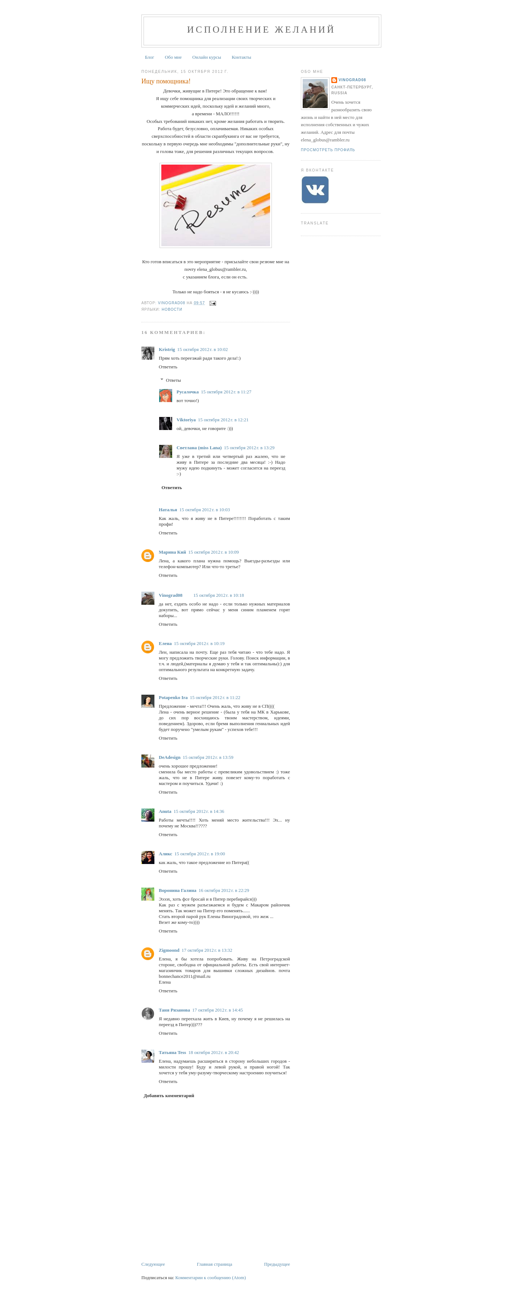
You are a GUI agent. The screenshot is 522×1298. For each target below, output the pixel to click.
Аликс (165, 853)
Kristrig (167, 349)
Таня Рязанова (174, 1010)
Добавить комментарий (169, 1095)
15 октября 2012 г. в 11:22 (215, 697)
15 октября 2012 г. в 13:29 (249, 447)
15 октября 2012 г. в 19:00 (199, 853)
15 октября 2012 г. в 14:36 (199, 811)
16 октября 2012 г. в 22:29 (224, 890)
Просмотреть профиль (328, 150)
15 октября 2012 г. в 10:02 (202, 349)
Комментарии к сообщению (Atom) (210, 1277)
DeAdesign (170, 757)
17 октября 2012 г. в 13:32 (207, 950)
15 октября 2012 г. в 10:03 (204, 509)
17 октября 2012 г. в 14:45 (217, 1010)
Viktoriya (186, 419)
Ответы (173, 380)
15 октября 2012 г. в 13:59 (208, 757)
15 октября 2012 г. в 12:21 (223, 419)
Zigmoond (169, 950)
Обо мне (173, 57)
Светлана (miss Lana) (199, 447)
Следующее (153, 1264)
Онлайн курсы (206, 57)
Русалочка (188, 391)
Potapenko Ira (173, 697)
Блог (149, 57)
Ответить (168, 366)
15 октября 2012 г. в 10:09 (213, 552)
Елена (165, 643)
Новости (172, 309)
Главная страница (214, 1264)
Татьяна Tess (172, 1052)
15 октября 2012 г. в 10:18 (218, 595)
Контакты (241, 57)
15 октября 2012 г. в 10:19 (199, 643)
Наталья (168, 509)
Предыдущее (277, 1264)
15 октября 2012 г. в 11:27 (226, 391)
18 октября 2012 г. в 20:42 (213, 1052)
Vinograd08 (170, 595)
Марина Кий (172, 552)
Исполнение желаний (261, 29)
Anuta (165, 811)
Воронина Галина (177, 890)
